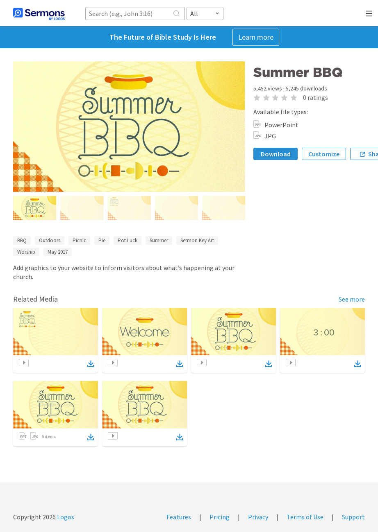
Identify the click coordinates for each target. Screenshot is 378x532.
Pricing (219, 517)
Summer (159, 240)
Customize (323, 154)
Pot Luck (127, 240)
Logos (65, 517)
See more (352, 299)
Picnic (79, 240)
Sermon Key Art (197, 240)
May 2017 (58, 251)
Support (353, 517)
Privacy (258, 517)
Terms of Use (305, 517)
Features (178, 517)
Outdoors (49, 240)
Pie (101, 240)
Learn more (255, 37)
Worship (26, 251)
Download (276, 154)
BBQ (22, 240)
